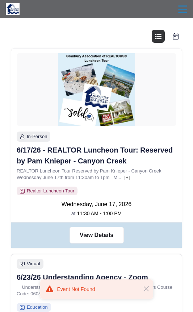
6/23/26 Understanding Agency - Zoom (82, 277)
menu (182, 9)
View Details (96, 235)
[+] (127, 177)
